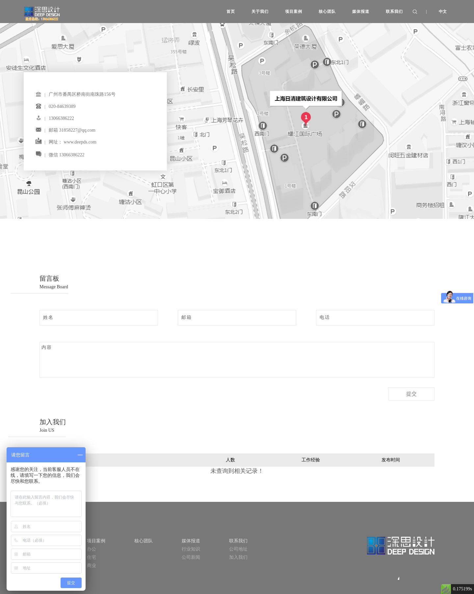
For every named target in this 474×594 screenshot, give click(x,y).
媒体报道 (191, 540)
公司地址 (238, 549)
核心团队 (143, 540)
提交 (411, 394)
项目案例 (96, 540)
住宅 (91, 557)
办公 (91, 549)
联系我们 (238, 540)
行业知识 (191, 549)
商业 (91, 565)
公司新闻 (191, 557)
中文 (443, 11)
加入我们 (238, 557)
